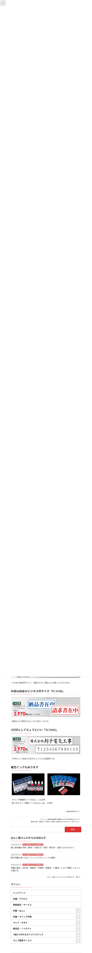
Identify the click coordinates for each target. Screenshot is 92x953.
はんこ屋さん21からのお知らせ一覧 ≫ (64, 877)
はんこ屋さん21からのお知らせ (33, 844)
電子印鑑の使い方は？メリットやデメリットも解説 (33, 857)
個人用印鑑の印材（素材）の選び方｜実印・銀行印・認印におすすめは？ (43, 847)
